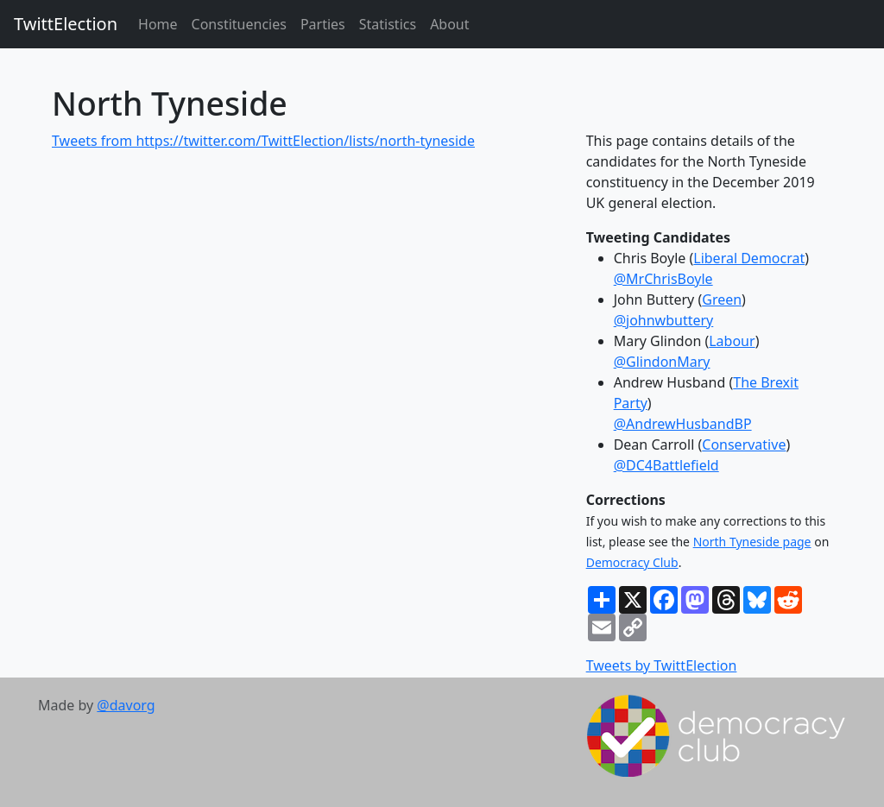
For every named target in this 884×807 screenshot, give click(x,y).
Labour (732, 340)
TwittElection (65, 23)
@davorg (126, 705)
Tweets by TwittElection (661, 665)
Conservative (744, 444)
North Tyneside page (752, 541)
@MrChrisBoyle (663, 278)
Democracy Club (632, 562)
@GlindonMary (662, 361)
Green (722, 299)
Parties (322, 24)
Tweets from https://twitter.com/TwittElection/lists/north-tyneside (263, 140)
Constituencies (239, 24)
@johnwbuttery (664, 320)
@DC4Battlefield (666, 465)
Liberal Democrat (749, 258)
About (449, 24)
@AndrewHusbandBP (683, 423)
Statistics (387, 24)
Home (158, 24)
